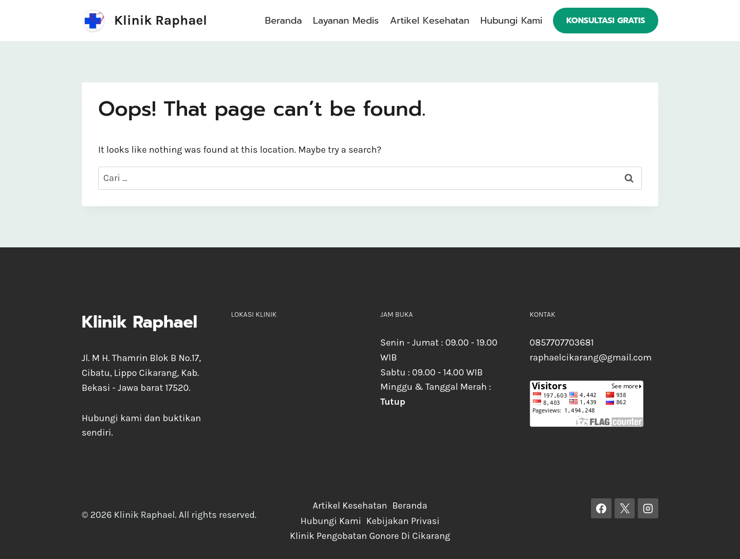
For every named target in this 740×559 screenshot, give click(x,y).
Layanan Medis (346, 20)
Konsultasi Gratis (605, 20)
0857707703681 (562, 342)
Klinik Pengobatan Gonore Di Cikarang (370, 536)
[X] (625, 508)
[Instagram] (648, 508)
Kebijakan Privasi (403, 521)
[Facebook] (601, 508)
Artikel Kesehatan (429, 20)
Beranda (283, 20)
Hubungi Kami (511, 20)
